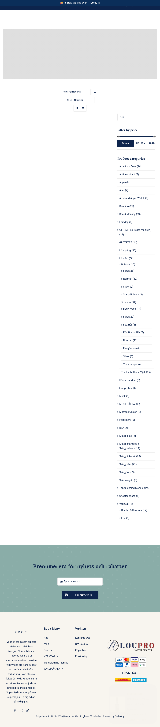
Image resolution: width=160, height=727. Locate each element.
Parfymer (124, 419)
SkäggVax (125, 472)
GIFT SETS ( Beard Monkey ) (135, 229)
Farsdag (124, 222)
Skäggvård (125, 464)
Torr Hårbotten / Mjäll (133, 372)
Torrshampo (130, 364)
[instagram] (21, 710)
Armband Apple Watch (132, 198)
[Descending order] (95, 92)
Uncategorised (127, 495)
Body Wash (129, 308)
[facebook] (15, 710)
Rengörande (130, 348)
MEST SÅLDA (127, 404)
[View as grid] (77, 108)
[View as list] (83, 108)
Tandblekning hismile (131, 488)
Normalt (127, 278)
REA (121, 427)
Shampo (126, 302)
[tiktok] (27, 710)
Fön (123, 518)
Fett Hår (127, 324)
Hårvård (123, 258)
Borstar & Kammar (131, 510)
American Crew (127, 166)
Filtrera (126, 143)
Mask (122, 396)
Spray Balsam (131, 294)
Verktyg (123, 503)
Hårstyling (125, 250)
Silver (126, 286)
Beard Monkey (127, 214)
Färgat (126, 270)
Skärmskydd (126, 480)
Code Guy (119, 716)
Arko (121, 190)
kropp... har (125, 388)
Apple (122, 182)
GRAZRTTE (125, 242)
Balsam (125, 264)
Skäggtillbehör (127, 456)
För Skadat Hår (131, 332)
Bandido (124, 206)
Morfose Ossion (128, 411)
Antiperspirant (127, 174)
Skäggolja (125, 435)
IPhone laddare (127, 380)
